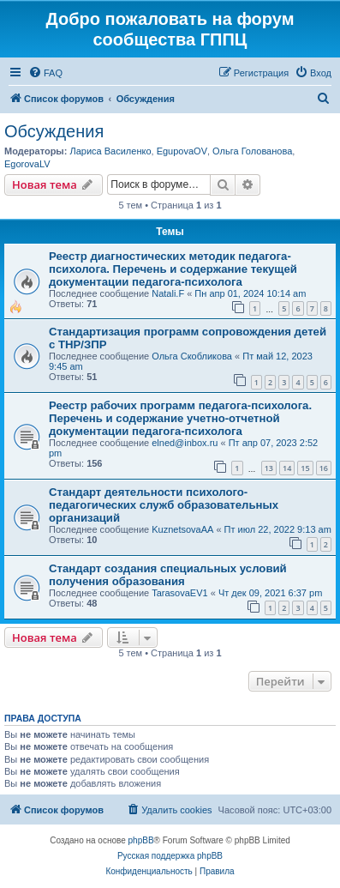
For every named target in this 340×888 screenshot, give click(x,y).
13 (269, 468)
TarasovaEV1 (179, 593)
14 (287, 468)
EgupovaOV (182, 151)
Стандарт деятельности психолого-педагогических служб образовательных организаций (163, 505)
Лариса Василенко (110, 151)
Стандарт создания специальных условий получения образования (168, 575)
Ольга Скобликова (192, 356)
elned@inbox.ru (185, 443)
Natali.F (168, 293)
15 (305, 468)
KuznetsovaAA (182, 529)
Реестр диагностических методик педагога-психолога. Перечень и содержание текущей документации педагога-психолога (173, 269)
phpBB (141, 840)
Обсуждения (54, 131)
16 (323, 468)
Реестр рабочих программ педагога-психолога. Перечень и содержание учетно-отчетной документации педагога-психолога (180, 418)
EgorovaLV (27, 164)
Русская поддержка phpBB (170, 856)
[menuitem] (45, 73)
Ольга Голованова (252, 151)
